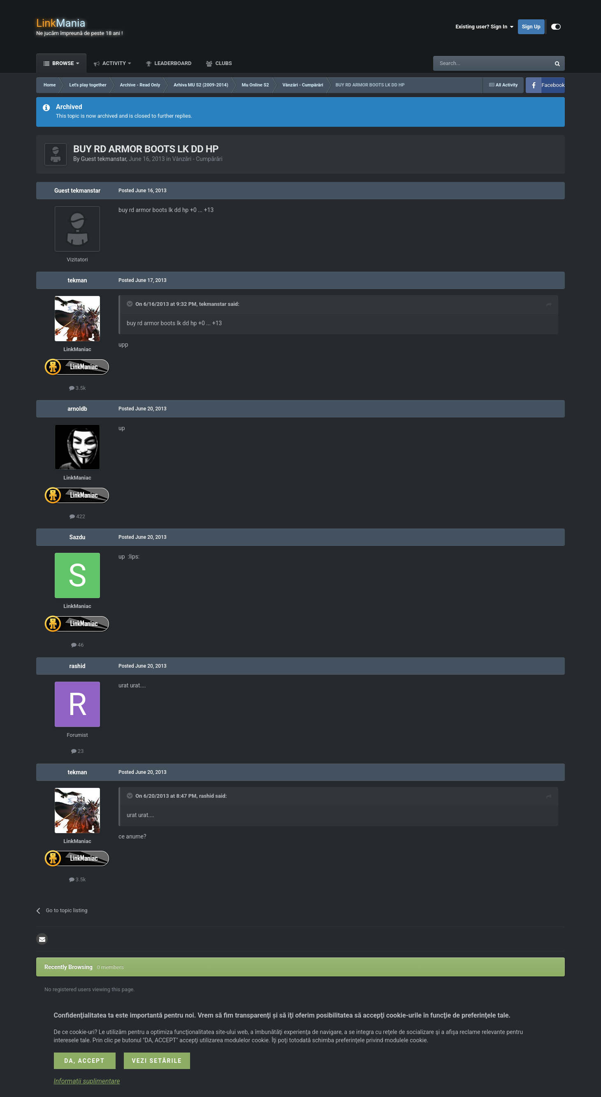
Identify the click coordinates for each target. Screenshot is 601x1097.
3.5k (77, 388)
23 (77, 751)
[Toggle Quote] (130, 303)
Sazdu (78, 537)
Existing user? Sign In (484, 26)
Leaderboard (172, 63)
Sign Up (531, 26)
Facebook (552, 85)
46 (77, 645)
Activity (114, 63)
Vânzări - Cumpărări (197, 159)
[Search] (472, 63)
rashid (78, 666)
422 (77, 516)
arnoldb (77, 408)
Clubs (223, 63)
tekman (77, 280)
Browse (63, 63)
